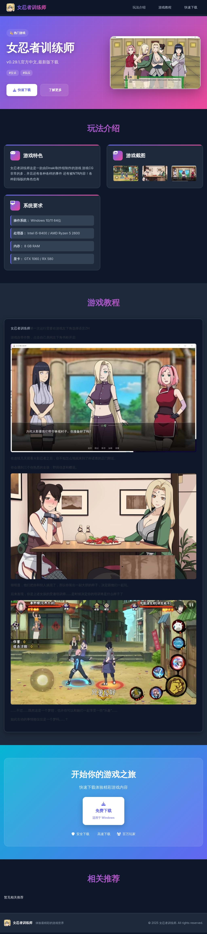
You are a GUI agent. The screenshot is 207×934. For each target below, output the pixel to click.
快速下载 (190, 7)
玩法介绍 (139, 7)
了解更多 (55, 90)
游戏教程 (164, 7)
